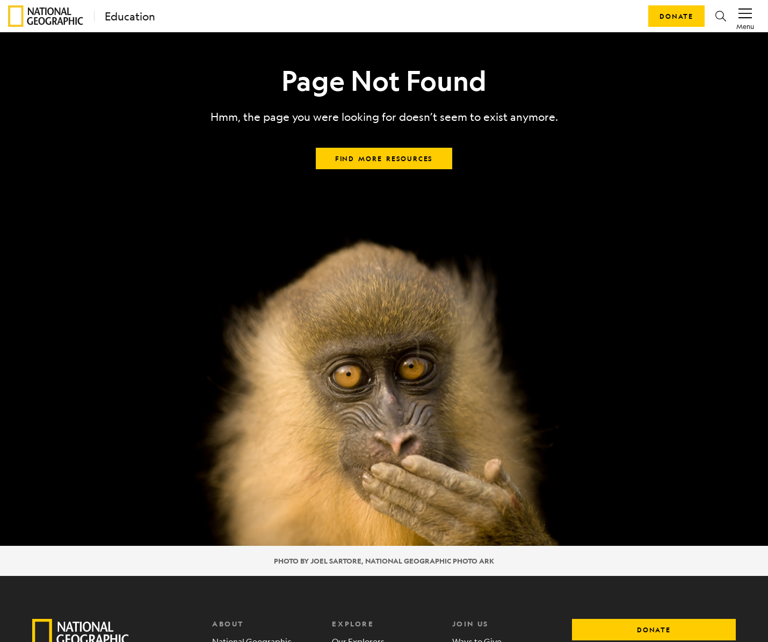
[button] (720, 16)
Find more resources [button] (384, 158)
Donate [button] (676, 16)
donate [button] (654, 629)
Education (130, 16)
